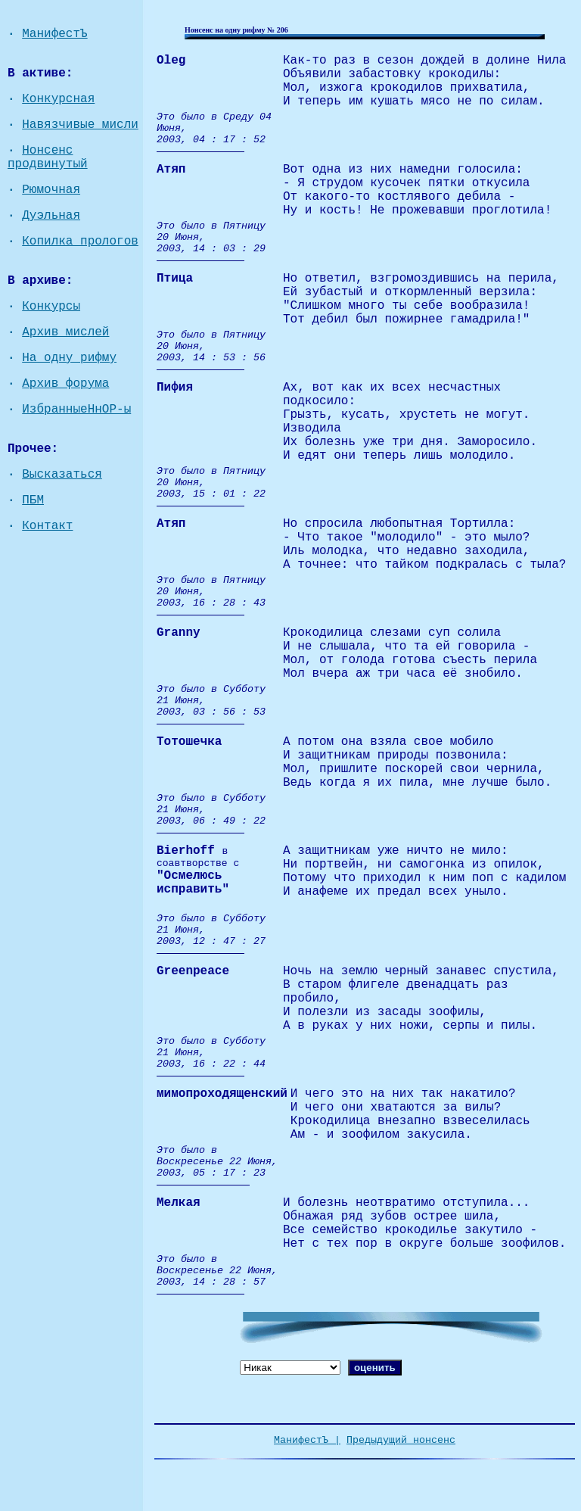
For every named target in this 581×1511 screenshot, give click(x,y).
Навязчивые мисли (80, 125)
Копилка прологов (80, 241)
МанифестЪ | (307, 1440)
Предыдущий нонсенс (400, 1440)
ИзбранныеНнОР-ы (76, 409)
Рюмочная (51, 190)
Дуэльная (51, 216)
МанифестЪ (54, 34)
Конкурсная (58, 99)
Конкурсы (51, 306)
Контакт (47, 526)
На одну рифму (69, 358)
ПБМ (33, 500)
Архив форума (65, 384)
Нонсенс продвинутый (48, 157)
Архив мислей (65, 332)
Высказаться (62, 474)
